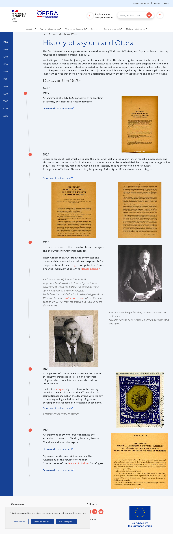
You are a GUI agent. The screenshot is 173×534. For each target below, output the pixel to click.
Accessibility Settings (141, 3)
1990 (5, 93)
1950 (5, 64)
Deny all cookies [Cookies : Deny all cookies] (42, 521)
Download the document (57, 108)
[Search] (149, 15)
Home (43, 33)
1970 (5, 78)
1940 (5, 56)
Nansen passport (90, 268)
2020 (5, 115)
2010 (5, 108)
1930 (5, 49)
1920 (5, 41)
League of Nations (78, 463)
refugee (74, 265)
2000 (5, 100)
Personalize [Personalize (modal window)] (19, 521)
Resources (95, 28)
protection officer (74, 298)
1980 (5, 86)
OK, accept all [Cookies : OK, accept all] (66, 521)
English (166, 3)
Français (156, 3)
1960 (5, 71)
